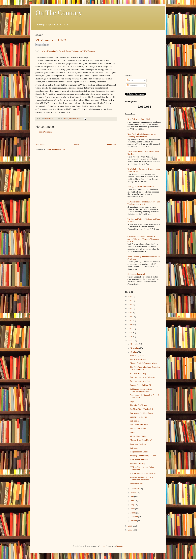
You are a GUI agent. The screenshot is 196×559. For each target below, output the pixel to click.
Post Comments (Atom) (55, 149)
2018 (130, 296)
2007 (130, 341)
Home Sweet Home (138, 428)
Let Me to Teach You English (141, 409)
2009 (130, 333)
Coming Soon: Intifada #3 (140, 385)
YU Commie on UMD (51, 40)
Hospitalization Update (139, 452)
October (133, 352)
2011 (130, 324)
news (79, 119)
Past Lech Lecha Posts (139, 425)
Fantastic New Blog (138, 373)
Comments (132, 85)
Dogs (132, 401)
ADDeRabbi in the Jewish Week (143, 473)
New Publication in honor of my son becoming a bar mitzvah (141, 135)
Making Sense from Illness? (141, 440)
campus (65, 119)
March (133, 513)
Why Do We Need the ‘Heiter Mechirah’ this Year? (142, 478)
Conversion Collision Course (141, 413)
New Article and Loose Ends (138, 119)
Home (76, 145)
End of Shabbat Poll (138, 359)
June (132, 501)
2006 (130, 526)
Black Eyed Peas (136, 484)
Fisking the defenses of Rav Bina (140, 187)
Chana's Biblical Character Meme (143, 363)
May (132, 505)
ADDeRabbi (48, 119)
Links (132, 432)
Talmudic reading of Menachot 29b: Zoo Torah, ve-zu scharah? (143, 203)
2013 (130, 317)
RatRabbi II (134, 421)
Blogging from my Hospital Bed (143, 456)
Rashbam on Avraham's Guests (142, 377)
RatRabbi (133, 448)
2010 (130, 329)
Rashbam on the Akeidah (140, 381)
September (134, 489)
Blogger (119, 546)
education (72, 119)
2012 (130, 321)
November (134, 348)
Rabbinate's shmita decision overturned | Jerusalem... (141, 390)
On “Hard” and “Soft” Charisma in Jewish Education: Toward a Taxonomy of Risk (143, 239)
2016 (130, 304)
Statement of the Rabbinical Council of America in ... (144, 396)
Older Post (111, 145)
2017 (130, 301)
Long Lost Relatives (138, 444)
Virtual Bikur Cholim (138, 436)
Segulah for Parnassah (136, 274)
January (133, 521)
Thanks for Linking (137, 463)
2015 (130, 308)
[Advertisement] (76, 138)
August (133, 493)
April (132, 509)
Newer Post (40, 145)
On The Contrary (59, 12)
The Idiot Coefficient (138, 405)
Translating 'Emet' (137, 356)
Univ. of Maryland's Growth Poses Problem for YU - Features (68, 51)
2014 (130, 312)
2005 (130, 530)
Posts (130, 80)
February (134, 517)
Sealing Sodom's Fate (138, 417)
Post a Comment (45, 132)
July (132, 497)
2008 (130, 337)
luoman (102, 546)
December (134, 344)
